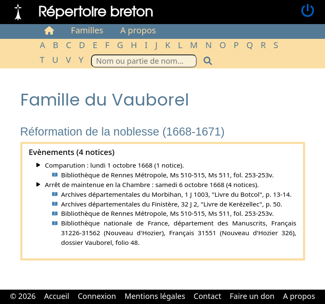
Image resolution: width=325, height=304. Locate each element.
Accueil (56, 296)
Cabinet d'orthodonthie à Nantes (156, 303)
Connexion (97, 296)
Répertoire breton (95, 11)
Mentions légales (154, 296)
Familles (87, 30)
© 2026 (23, 296)
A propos (138, 30)
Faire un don (252, 296)
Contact (207, 296)
